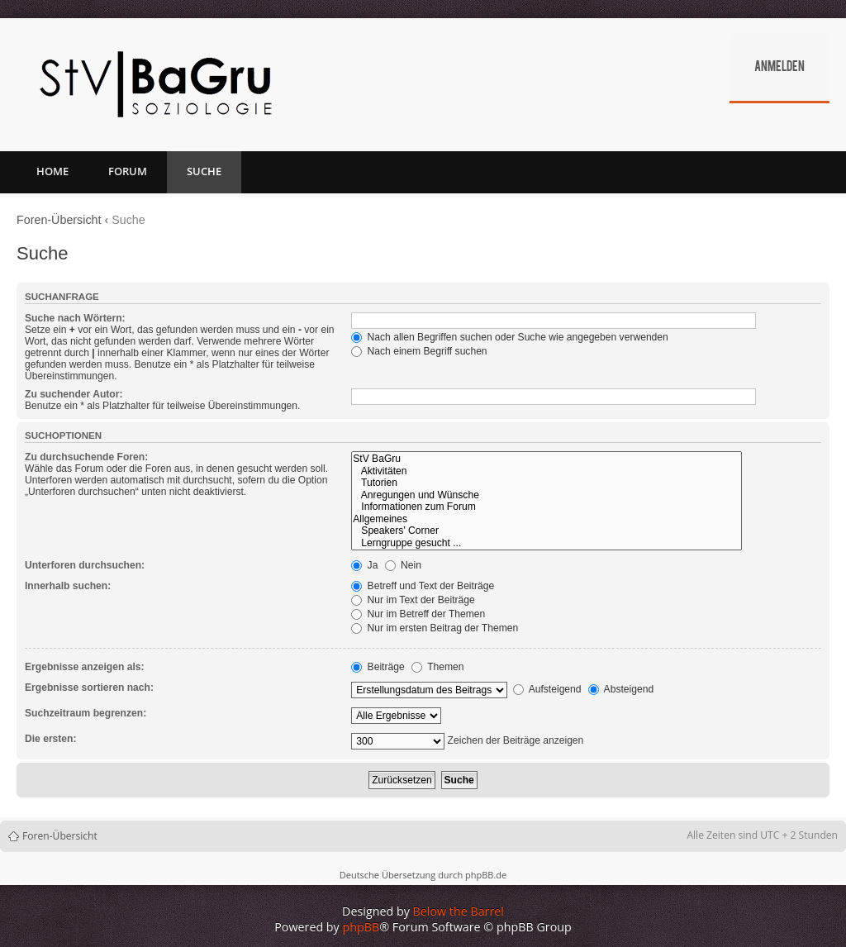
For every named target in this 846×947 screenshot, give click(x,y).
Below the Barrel (458, 911)
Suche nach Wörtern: (75, 318)
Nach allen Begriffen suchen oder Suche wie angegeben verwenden (509, 337)
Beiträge (377, 667)
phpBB (361, 927)
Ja (364, 565)
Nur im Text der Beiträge (413, 600)
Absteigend (621, 689)
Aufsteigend (547, 689)
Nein (403, 565)
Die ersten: (51, 739)
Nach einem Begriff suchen (419, 351)
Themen (437, 667)
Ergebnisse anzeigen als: (85, 667)
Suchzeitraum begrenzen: (85, 713)
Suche (204, 171)
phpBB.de (485, 874)
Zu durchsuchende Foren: (86, 457)
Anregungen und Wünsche (546, 495)
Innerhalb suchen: (68, 586)
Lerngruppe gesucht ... (546, 543)
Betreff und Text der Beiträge (422, 586)
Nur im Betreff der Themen (418, 614)
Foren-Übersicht (59, 219)
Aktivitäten (546, 471)
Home (52, 171)
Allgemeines (546, 519)
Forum (127, 171)
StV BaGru (546, 459)
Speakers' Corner (546, 531)
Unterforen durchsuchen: (85, 565)
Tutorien (546, 483)
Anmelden (779, 68)
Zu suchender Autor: (73, 394)
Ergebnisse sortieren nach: (89, 687)
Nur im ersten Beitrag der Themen (434, 628)
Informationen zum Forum (546, 507)
